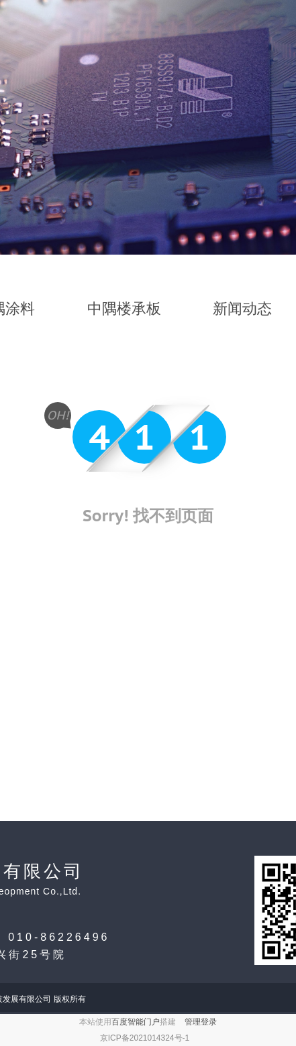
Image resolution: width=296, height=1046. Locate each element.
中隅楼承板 (124, 308)
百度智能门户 (135, 1022)
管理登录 (201, 1022)
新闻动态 (242, 308)
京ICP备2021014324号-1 (144, 1038)
